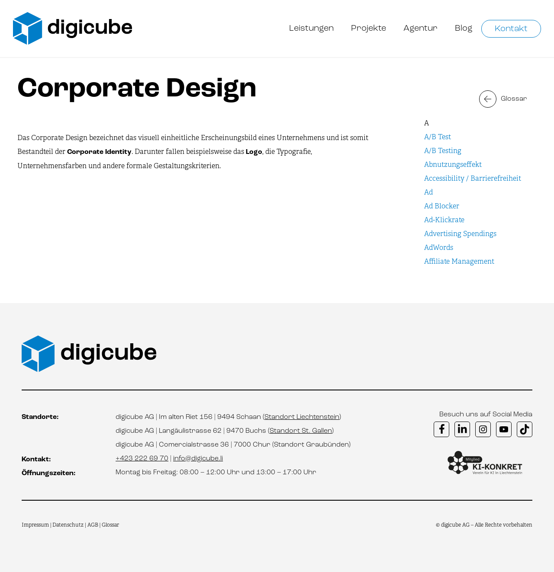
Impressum (35, 524)
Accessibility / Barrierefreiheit (472, 178)
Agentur (420, 28)
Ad (428, 192)
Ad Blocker (441, 206)
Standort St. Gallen (301, 431)
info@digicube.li (198, 458)
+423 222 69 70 (142, 458)
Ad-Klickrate (444, 219)
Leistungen (311, 28)
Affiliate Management (459, 261)
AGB (92, 524)
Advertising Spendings (460, 233)
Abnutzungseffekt (453, 164)
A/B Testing (442, 150)
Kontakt (511, 29)
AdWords (438, 247)
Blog (464, 28)
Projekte (368, 28)
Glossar (514, 99)
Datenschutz (68, 524)
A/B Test (437, 136)
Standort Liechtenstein (301, 417)
